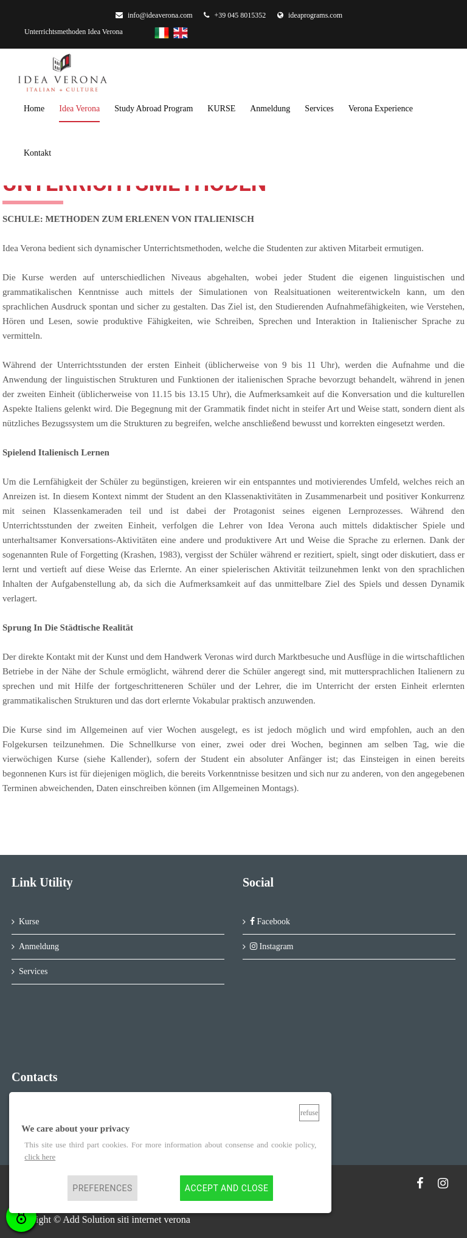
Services (33, 971)
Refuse (309, 1112)
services (319, 108)
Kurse (29, 921)
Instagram (271, 946)
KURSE (221, 108)
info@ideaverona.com (154, 15)
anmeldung (270, 108)
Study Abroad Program (153, 108)
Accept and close (226, 1188)
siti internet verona (153, 1219)
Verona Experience (380, 108)
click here (39, 1156)
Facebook (270, 921)
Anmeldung (39, 946)
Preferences (102, 1188)
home (34, 108)
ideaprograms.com (309, 15)
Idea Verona (79, 108)
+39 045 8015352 (235, 15)
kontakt (37, 152)
